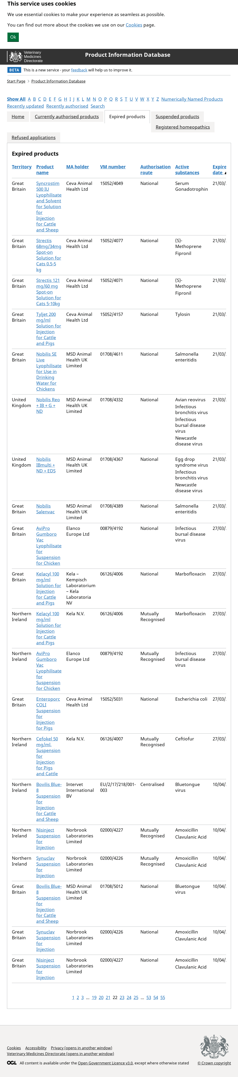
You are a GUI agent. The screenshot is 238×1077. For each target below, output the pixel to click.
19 (94, 997)
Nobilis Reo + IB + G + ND (48, 405)
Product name (45, 170)
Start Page (16, 81)
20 (101, 997)
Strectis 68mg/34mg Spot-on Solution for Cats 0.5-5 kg (48, 255)
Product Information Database (127, 54)
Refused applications (34, 137)
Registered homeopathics (183, 127)
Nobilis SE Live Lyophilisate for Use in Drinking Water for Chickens (49, 371)
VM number (113, 167)
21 (108, 997)
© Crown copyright (214, 1062)
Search (98, 106)
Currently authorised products (67, 117)
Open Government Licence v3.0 (105, 1063)
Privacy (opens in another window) (81, 1047)
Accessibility (35, 1047)
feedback (79, 70)
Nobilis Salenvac (45, 509)
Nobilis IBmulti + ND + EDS (46, 465)
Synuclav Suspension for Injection (48, 867)
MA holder (77, 167)
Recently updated (25, 106)
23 (122, 997)
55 (162, 997)
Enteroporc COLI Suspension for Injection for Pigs (48, 713)
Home (18, 117)
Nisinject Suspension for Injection (48, 838)
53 (148, 997)
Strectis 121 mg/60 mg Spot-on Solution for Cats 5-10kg (48, 292)
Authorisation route (155, 170)
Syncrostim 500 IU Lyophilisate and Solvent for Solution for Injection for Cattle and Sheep (49, 206)
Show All (16, 99)
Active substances (187, 170)
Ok (13, 37)
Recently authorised (67, 106)
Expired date (221, 170)
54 (155, 997)
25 (136, 997)
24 (129, 997)
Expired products (127, 117)
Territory (22, 167)
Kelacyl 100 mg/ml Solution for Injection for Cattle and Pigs (48, 588)
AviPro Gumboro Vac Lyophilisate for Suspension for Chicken (49, 545)
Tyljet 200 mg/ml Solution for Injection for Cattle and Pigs (48, 328)
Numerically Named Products (192, 99)
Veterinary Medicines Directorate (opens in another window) (60, 1053)
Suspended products (177, 117)
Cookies (134, 25)
